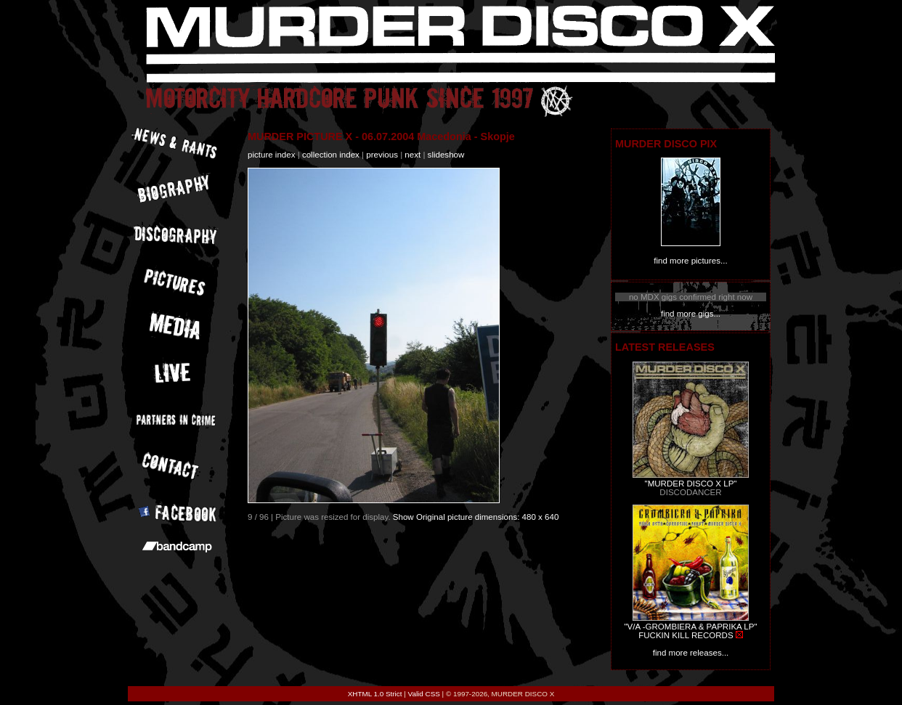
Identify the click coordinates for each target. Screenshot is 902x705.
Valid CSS (424, 694)
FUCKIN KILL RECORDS (685, 635)
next (412, 154)
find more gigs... (690, 313)
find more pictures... (690, 260)
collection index (330, 154)
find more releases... (691, 652)
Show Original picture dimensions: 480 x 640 (476, 517)
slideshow (446, 154)
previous (382, 154)
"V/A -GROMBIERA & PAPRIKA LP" (690, 626)
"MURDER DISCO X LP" (691, 483)
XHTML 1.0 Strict (375, 694)
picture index (271, 154)
